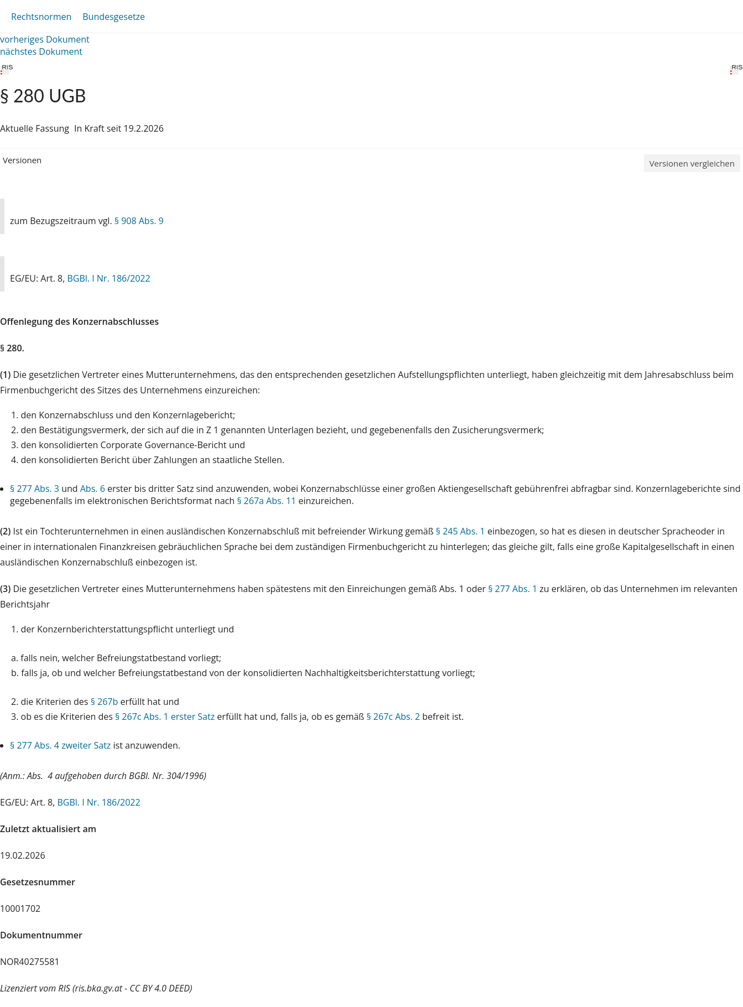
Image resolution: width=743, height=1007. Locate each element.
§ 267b (104, 701)
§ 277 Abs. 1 (512, 589)
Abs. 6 (92, 488)
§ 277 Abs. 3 (34, 488)
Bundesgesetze (113, 17)
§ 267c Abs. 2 (393, 716)
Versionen (22, 159)
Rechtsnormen (41, 17)
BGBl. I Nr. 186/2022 (108, 278)
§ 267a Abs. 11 (266, 501)
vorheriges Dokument (45, 39)
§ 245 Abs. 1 (460, 531)
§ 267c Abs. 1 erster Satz (165, 716)
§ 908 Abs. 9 (139, 221)
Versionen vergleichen (692, 163)
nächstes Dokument (41, 51)
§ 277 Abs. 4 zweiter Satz (60, 745)
